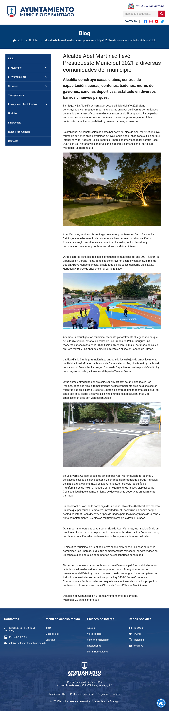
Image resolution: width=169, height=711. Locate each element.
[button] (28, 68)
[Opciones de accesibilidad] (161, 703)
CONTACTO (131, 21)
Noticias (34, 40)
